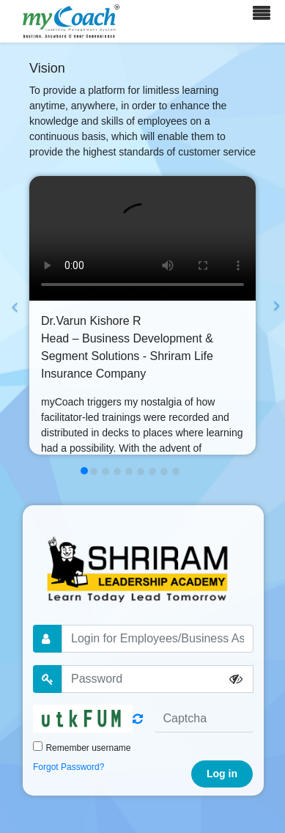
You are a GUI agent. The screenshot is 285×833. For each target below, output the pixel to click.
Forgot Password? (68, 767)
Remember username (87, 748)
